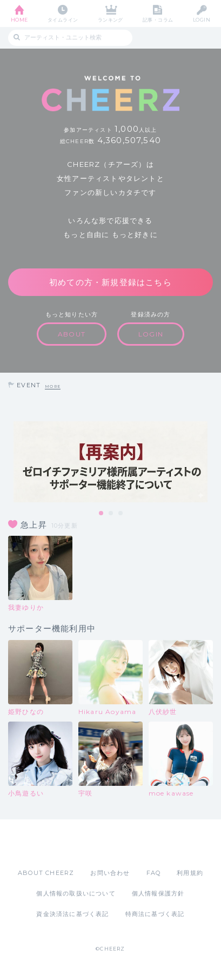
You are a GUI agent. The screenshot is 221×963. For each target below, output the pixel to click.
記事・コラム (158, 20)
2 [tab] (111, 513)
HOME (19, 20)
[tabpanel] (110, 461)
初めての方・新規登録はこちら (110, 282)
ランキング (110, 20)
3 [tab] (121, 513)
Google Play (138, 844)
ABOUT (71, 334)
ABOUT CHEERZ (46, 873)
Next (210, 462)
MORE (53, 386)
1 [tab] (101, 513)
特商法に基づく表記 (155, 914)
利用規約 (190, 873)
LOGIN (201, 20)
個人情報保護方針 (158, 893)
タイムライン (63, 20)
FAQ (153, 873)
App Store (81, 844)
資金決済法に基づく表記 (72, 914)
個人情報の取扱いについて (75, 893)
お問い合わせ (110, 873)
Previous (11, 462)
